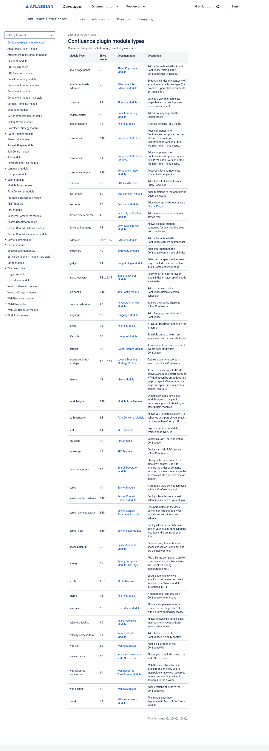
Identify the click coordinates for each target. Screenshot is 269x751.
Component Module (129, 138)
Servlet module (16, 245)
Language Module (128, 315)
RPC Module (125, 440)
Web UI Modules (127, 645)
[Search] (218, 6)
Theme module (16, 268)
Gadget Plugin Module (130, 263)
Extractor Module (127, 240)
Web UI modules (16, 304)
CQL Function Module (130, 193)
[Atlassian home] (39, 6)
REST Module (125, 430)
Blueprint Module (127, 102)
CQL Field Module (128, 183)
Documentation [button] (106, 6)
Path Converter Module (131, 417)
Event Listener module (20, 133)
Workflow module (17, 315)
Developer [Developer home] (72, 6)
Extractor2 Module (128, 250)
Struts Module (126, 581)
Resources (124, 19)
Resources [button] (136, 6)
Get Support (204, 6)
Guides (80, 19)
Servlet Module (126, 487)
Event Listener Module (130, 348)
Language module (17, 168)
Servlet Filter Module (129, 530)
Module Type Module (130, 401)
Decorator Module (128, 204)
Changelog (145, 19)
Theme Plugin (156, 206)
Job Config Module (129, 291)
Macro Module (15, 179)
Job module (14, 157)
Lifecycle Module (127, 336)
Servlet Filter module (19, 239)
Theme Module (126, 123)
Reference (101, 19)
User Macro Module (129, 608)
